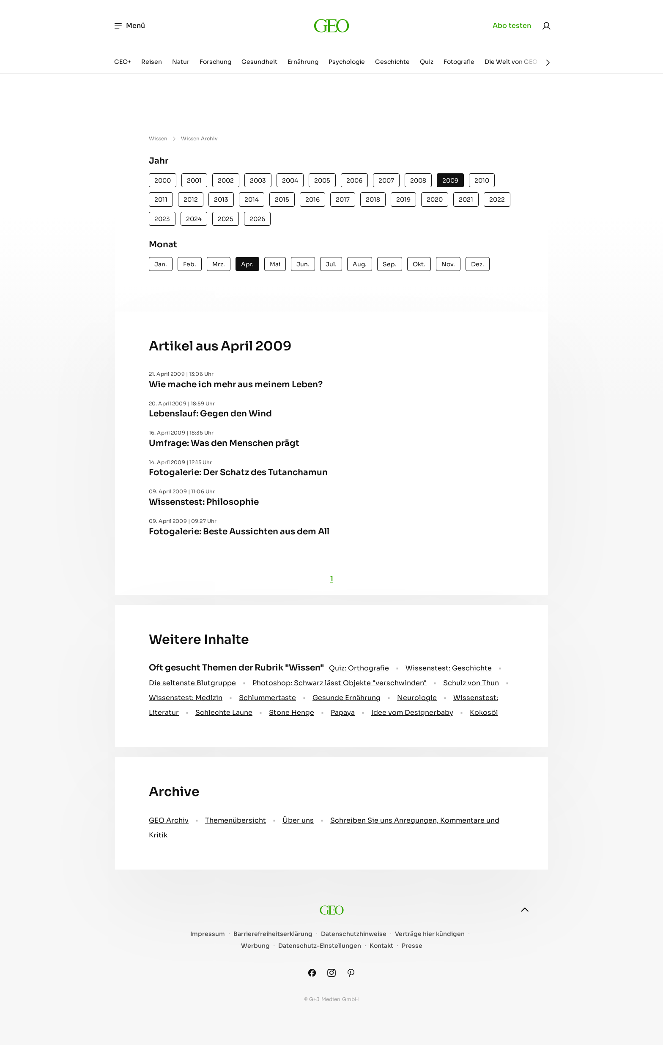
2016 (312, 199)
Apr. (247, 264)
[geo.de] (331, 25)
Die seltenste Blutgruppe (192, 682)
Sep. (390, 264)
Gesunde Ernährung (346, 697)
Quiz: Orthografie (359, 668)
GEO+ (122, 62)
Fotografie (459, 62)
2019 (403, 199)
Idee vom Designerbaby (412, 712)
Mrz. (218, 264)
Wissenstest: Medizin (185, 697)
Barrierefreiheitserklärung (272, 934)
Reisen (151, 62)
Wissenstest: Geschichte (448, 668)
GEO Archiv (169, 820)
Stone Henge (291, 712)
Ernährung (303, 62)
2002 (226, 180)
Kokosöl (484, 712)
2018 (373, 199)
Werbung (255, 945)
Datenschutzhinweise (353, 934)
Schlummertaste (267, 697)
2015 (282, 199)
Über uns (298, 820)
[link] (546, 25)
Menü (129, 25)
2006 (354, 180)
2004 (290, 180)
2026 (257, 219)
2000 (162, 180)
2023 (162, 219)
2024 (194, 219)
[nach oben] (524, 909)
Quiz (426, 62)
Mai (275, 264)
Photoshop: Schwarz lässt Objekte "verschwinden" (339, 682)
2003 (258, 180)
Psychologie (347, 62)
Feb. (189, 264)
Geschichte (392, 62)
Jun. (303, 264)
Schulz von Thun (471, 682)
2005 (322, 180)
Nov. (448, 264)
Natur (180, 62)
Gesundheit (259, 62)
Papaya (343, 712)
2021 (466, 199)
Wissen (158, 138)
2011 (160, 199)
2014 (251, 199)
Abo (512, 25)
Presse (412, 945)
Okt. (419, 264)
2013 (221, 199)
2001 (194, 180)
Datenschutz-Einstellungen (319, 945)
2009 (450, 180)
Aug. (360, 264)
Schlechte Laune (223, 712)
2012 (191, 199)
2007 (386, 180)
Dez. (477, 264)
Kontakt (381, 945)
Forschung (215, 62)
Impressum (207, 934)
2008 (418, 180)
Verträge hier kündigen (430, 934)
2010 (481, 180)
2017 (343, 199)
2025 (225, 219)
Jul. (331, 264)
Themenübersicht (235, 820)
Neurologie (417, 697)
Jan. (160, 264)
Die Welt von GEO (511, 62)
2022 (497, 199)
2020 (435, 199)
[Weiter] (548, 62)
